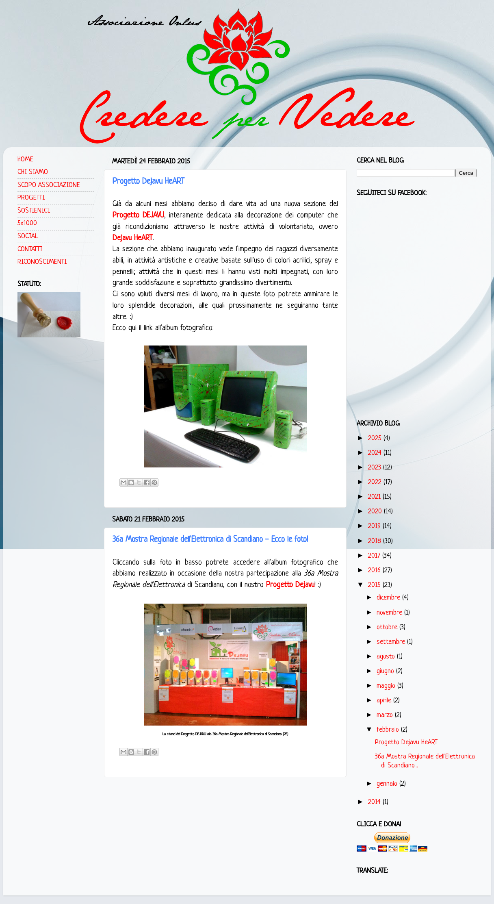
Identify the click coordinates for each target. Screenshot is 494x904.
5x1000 (27, 223)
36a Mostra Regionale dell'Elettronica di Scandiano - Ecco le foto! (210, 539)
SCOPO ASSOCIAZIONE (48, 185)
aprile (385, 700)
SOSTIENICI (33, 211)
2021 (375, 497)
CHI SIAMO (32, 172)
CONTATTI (29, 249)
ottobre (388, 627)
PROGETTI (31, 198)
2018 (375, 541)
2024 (376, 453)
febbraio (389, 730)
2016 (375, 570)
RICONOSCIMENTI (42, 262)
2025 (376, 438)
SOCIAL (27, 236)
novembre (390, 613)
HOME (25, 159)
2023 (375, 468)
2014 (375, 802)
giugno (386, 671)
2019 (375, 526)
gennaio (388, 784)
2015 (375, 585)
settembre (392, 642)
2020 (376, 511)
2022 (376, 482)
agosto (387, 657)
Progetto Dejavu (290, 585)
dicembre (389, 598)
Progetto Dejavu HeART (148, 181)
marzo (386, 715)
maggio (387, 686)
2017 (375, 556)
